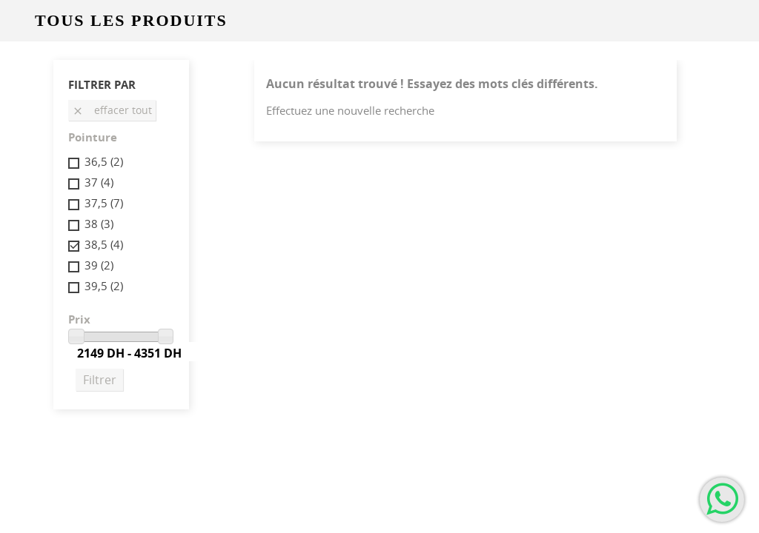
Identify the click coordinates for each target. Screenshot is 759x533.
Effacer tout (112, 110)
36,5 (103, 161)
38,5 (103, 244)
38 (98, 223)
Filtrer (99, 380)
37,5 (103, 202)
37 (98, 182)
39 (98, 265)
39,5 (103, 285)
